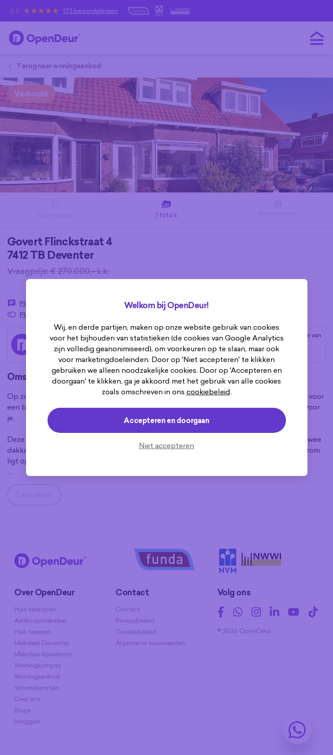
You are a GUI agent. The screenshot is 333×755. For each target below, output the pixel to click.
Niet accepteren (166, 445)
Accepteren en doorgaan (166, 420)
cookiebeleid (208, 391)
